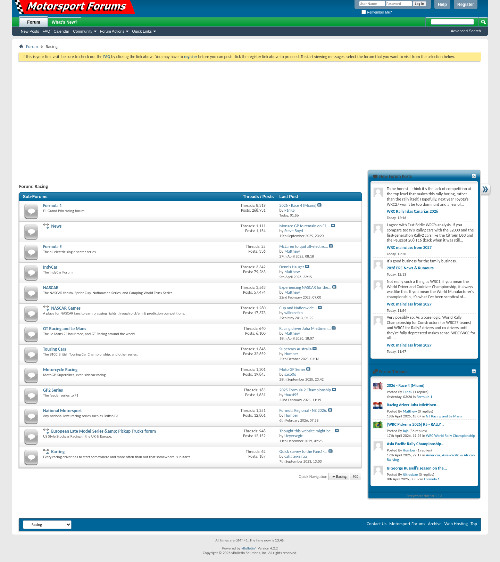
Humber (409, 450)
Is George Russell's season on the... (417, 468)
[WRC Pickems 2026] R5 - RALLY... (415, 424)
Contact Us (376, 523)
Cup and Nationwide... (298, 308)
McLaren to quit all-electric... (304, 246)
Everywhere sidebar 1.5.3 (424, 496)
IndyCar (50, 267)
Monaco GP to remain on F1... (305, 225)
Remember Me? (376, 12)
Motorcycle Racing (60, 369)
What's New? (64, 22)
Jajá (406, 431)
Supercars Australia (296, 349)
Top (355, 476)
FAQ (46, 31)
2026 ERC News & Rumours (410, 268)
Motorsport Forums (407, 523)
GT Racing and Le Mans (64, 328)
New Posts (30, 31)
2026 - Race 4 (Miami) (298, 205)
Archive (434, 523)
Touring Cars (54, 349)
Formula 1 (52, 205)
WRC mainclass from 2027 (409, 247)
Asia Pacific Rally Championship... (415, 443)
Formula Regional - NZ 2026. (303, 410)
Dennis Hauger (292, 266)
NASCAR (51, 287)
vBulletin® (249, 548)
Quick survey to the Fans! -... (303, 451)
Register (465, 4)
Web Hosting (456, 523)
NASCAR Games (66, 308)
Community (82, 31)
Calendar (61, 31)
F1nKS (407, 392)
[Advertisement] (250, 113)
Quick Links (142, 31)
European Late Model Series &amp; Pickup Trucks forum (103, 431)
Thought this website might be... (307, 431)
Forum (33, 22)
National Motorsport (62, 410)
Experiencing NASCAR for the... (306, 287)
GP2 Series (53, 390)
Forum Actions (112, 31)
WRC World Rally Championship (450, 435)
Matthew (410, 411)
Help (442, 4)
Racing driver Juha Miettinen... (305, 328)
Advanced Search (466, 31)
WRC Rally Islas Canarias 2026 (412, 211)
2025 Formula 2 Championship (305, 390)
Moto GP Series (293, 369)
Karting (58, 451)
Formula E (52, 246)
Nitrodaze (410, 474)
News (56, 226)
